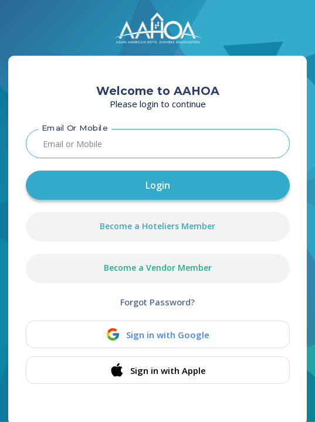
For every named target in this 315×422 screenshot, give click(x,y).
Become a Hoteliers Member (157, 226)
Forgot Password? (157, 302)
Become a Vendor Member (158, 267)
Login (157, 185)
